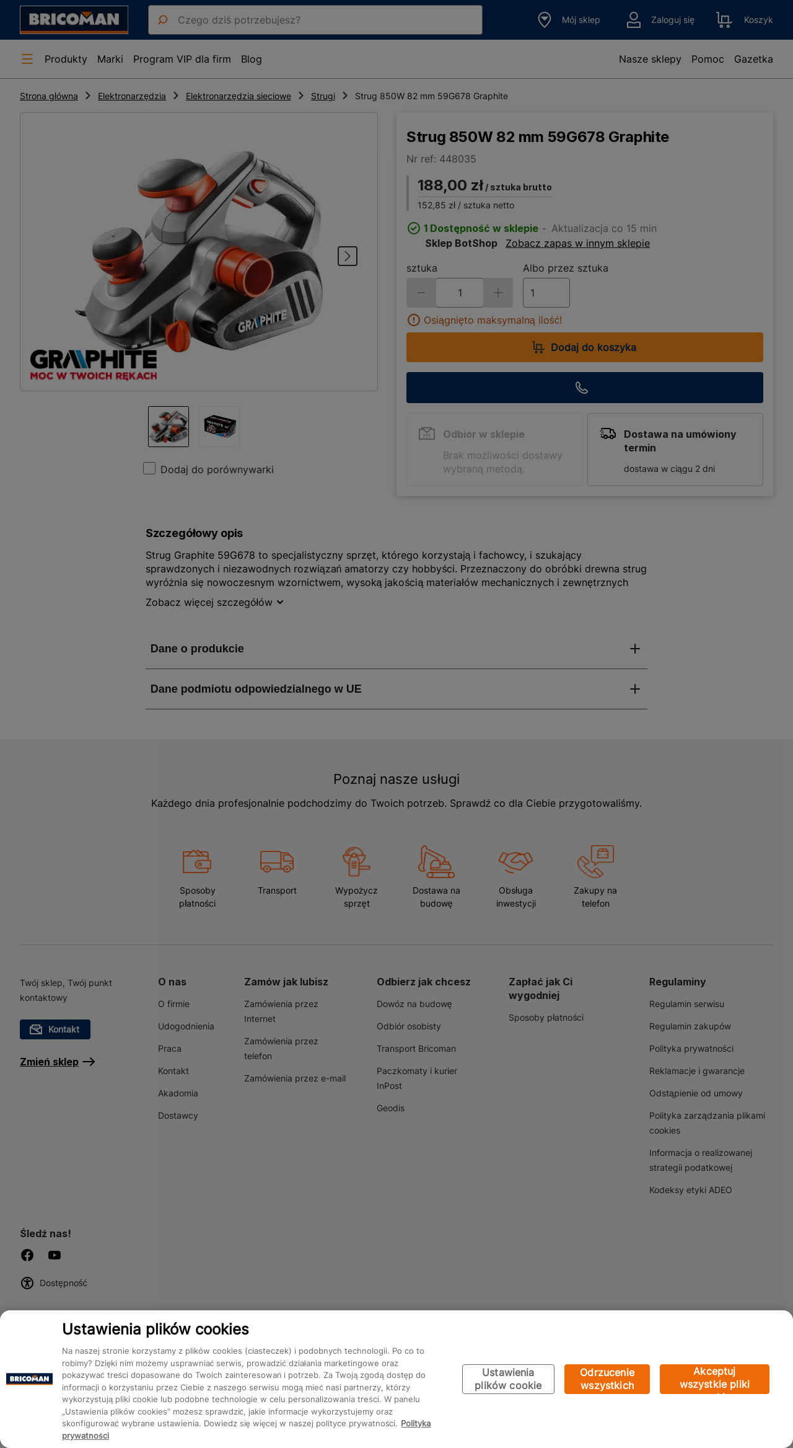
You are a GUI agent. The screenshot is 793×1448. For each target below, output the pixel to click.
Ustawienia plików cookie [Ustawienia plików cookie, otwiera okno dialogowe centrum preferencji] (508, 1379)
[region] (396, 1379)
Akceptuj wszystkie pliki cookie (715, 1379)
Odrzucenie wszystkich (607, 1379)
